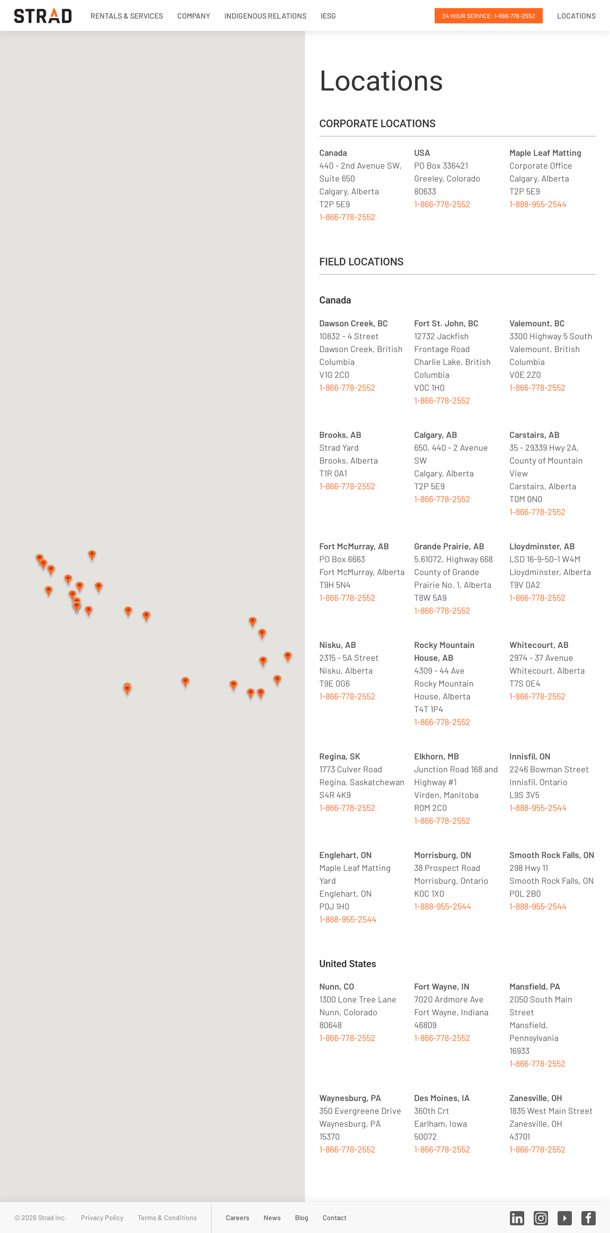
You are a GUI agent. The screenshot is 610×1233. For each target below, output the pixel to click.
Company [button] (193, 15)
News (272, 1217)
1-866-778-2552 (347, 217)
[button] (252, 624)
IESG (328, 15)
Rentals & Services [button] (127, 15)
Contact (334, 1217)
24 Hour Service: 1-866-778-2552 (488, 16)
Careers (237, 1217)
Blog (301, 1217)
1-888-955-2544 (538, 204)
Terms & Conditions (167, 1217)
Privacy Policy (102, 1217)
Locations (576, 15)
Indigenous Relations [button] (265, 15)
